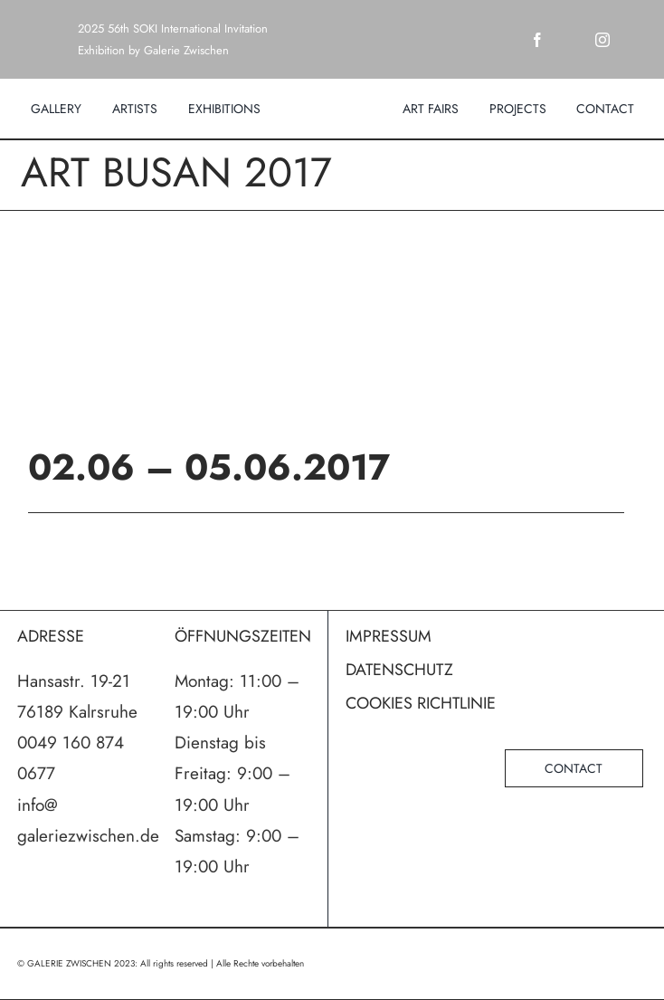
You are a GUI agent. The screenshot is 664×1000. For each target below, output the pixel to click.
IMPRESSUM (389, 636)
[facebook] (537, 40)
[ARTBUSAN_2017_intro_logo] (332, 331)
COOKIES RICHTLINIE (421, 703)
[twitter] (570, 40)
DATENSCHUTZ (399, 669)
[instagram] (602, 40)
